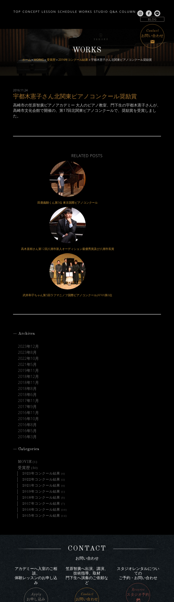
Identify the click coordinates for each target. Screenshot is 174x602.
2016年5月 (27, 345)
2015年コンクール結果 (41, 430)
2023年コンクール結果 (41, 388)
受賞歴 (51, 60)
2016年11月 (28, 327)
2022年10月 (28, 273)
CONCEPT (27, 10)
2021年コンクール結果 (41, 400)
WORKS (39, 60)
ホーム (26, 60)
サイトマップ (139, 552)
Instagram (26, 564)
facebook (25, 570)
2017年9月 (27, 321)
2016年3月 (27, 351)
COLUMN (157, 10)
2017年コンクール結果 (41, 418)
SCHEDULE (74, 10)
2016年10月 (28, 333)
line (21, 576)
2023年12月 (28, 261)
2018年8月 (27, 303)
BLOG (152, 19)
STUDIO (119, 10)
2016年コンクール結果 (73, 60)
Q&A (138, 10)
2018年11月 (28, 297)
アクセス (143, 546)
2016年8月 (27, 339)
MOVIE (25, 376)
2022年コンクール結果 (41, 394)
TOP (7, 10)
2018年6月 (27, 309)
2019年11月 (28, 285)
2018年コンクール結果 (41, 412)
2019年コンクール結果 (41, 406)
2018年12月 (28, 291)
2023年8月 (27, 267)
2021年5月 (27, 279)
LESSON (50, 10)
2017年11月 (28, 315)
